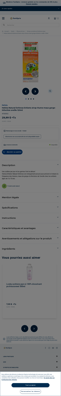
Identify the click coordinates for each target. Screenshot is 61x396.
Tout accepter (30, 385)
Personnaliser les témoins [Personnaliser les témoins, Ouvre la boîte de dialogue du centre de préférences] (30, 391)
